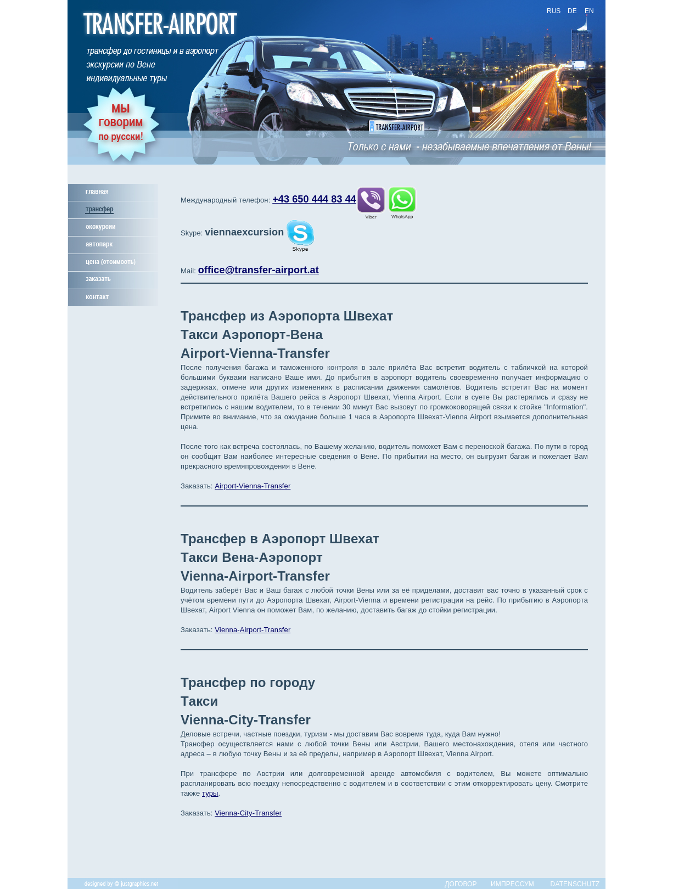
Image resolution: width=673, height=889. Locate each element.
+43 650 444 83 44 (314, 199)
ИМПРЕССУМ (512, 884)
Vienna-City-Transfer (248, 813)
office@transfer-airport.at (258, 270)
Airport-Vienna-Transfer (252, 486)
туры (210, 793)
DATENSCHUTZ (575, 884)
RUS (553, 11)
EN (589, 11)
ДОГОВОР (460, 884)
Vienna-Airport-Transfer (252, 630)
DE (572, 11)
